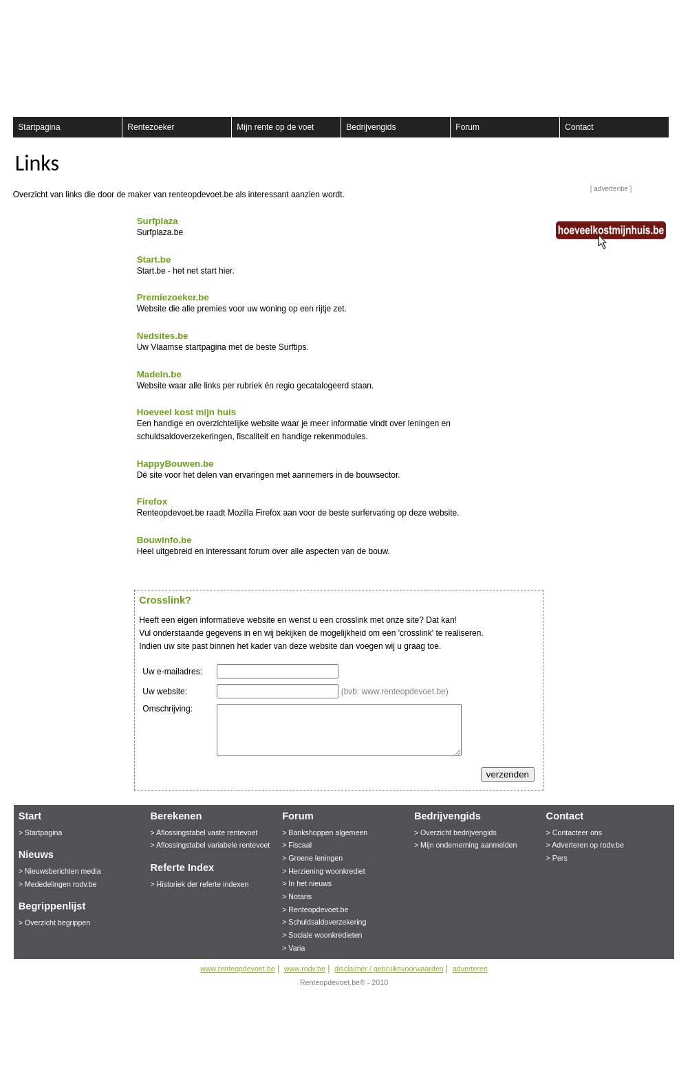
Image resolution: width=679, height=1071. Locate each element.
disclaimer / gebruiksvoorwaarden (389, 968)
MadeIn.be (159, 374)
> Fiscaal (297, 845)
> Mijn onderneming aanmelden (465, 845)
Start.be (154, 259)
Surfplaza (157, 221)
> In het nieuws (307, 883)
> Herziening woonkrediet (323, 871)
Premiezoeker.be (173, 297)
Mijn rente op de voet (275, 127)
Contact (579, 127)
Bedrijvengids (371, 127)
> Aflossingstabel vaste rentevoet (203, 832)
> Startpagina (41, 832)
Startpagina (39, 127)
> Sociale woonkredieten (322, 935)
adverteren (470, 968)
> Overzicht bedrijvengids (455, 832)
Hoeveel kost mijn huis (186, 412)
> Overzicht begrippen (55, 922)
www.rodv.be (304, 968)
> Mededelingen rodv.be (58, 884)
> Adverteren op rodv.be (585, 845)
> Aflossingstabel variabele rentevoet (210, 845)
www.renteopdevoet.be (237, 968)
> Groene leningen (312, 858)
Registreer (21, 14)
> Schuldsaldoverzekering (324, 922)
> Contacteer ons (574, 832)
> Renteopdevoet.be (315, 909)
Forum (467, 127)
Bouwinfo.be (164, 540)
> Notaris (297, 896)
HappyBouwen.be (175, 464)
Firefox (152, 501)
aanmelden (656, 14)
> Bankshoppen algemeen (324, 832)
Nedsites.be (162, 336)
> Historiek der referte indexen (199, 884)
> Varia (293, 948)
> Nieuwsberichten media (60, 871)
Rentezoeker (150, 127)
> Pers (557, 858)
